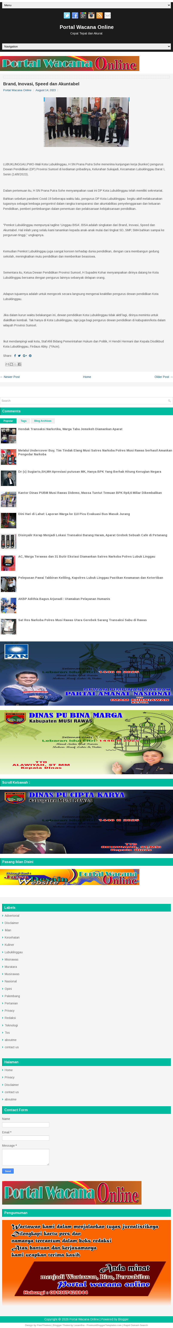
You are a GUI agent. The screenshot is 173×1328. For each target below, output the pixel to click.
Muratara (11, 966)
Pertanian (11, 1003)
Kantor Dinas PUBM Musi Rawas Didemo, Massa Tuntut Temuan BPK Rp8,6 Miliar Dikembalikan (90, 492)
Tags (24, 420)
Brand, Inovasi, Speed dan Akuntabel (41, 83)
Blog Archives (42, 420)
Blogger (123, 1319)
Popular (8, 420)
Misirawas (11, 959)
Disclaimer (12, 923)
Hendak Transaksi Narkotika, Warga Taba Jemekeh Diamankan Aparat (70, 429)
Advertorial (12, 915)
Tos (7, 1032)
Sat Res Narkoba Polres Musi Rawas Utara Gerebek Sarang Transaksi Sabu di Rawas (82, 620)
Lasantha (79, 1325)
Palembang (12, 996)
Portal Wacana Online (87, 27)
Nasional (11, 981)
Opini (8, 988)
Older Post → (164, 377)
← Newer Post (10, 377)
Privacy (10, 1010)
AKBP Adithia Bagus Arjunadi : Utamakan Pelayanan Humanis (64, 599)
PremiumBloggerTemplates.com (104, 1325)
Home (87, 377)
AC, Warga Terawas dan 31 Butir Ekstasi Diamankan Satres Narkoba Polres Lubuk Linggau (86, 556)
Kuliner (9, 944)
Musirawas (12, 974)
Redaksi (10, 1018)
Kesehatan (12, 937)
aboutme (11, 1040)
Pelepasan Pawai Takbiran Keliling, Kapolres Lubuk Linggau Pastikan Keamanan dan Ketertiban (90, 577)
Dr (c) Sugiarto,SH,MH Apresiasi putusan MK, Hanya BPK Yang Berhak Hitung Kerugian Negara (89, 471)
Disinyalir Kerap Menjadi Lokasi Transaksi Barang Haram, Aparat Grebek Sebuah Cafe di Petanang (92, 535)
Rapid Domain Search (135, 1325)
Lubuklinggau (14, 952)
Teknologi (11, 1025)
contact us (12, 1047)
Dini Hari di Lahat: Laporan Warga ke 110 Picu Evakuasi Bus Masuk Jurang (74, 514)
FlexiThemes (44, 1325)
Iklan (8, 930)
